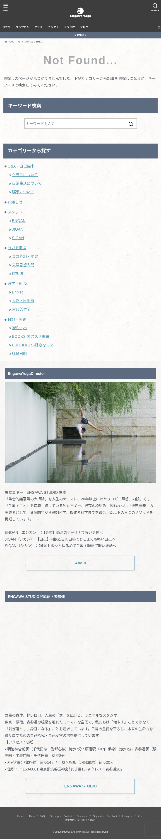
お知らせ (82, 35)
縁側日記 (19, 354)
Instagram (127, 816)
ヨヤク (6, 27)
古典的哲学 (21, 309)
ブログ (84, 27)
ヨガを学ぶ (17, 248)
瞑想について (23, 192)
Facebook (112, 816)
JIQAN (18, 229)
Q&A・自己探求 (21, 166)
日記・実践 (17, 319)
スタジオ (69, 27)
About (32, 816)
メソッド (15, 212)
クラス (38, 27)
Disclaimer (82, 816)
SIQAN (18, 238)
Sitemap (54, 816)
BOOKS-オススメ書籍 (30, 336)
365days (19, 328)
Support (97, 816)
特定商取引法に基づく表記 (80, 820)
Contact (67, 816)
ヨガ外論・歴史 (25, 256)
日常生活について (27, 183)
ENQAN (19, 221)
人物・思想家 (23, 301)
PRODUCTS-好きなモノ (33, 345)
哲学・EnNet (19, 283)
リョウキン (22, 27)
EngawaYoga (78, 832)
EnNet (17, 292)
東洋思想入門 (23, 265)
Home (20, 816)
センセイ (53, 27)
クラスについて (25, 175)
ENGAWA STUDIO (80, 786)
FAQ (42, 816)
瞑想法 (17, 274)
